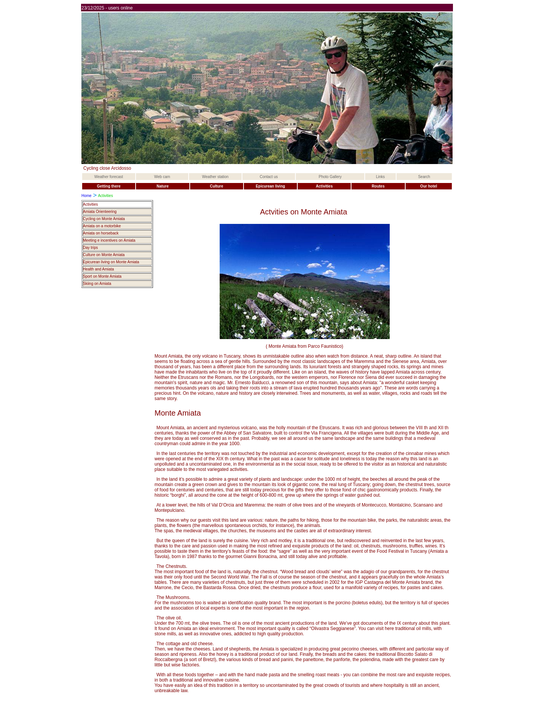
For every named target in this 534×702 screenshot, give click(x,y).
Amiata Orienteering (100, 212)
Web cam (162, 177)
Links (380, 177)
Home (86, 196)
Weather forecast (108, 177)
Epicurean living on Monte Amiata (111, 262)
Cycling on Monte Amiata (104, 219)
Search (424, 177)
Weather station (215, 177)
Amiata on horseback (101, 233)
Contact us (269, 177)
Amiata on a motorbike (102, 226)
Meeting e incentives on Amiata (109, 240)
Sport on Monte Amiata (102, 276)
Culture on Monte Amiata (104, 255)
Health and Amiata (98, 269)
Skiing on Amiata (97, 283)
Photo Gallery (330, 177)
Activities (90, 204)
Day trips (90, 247)
